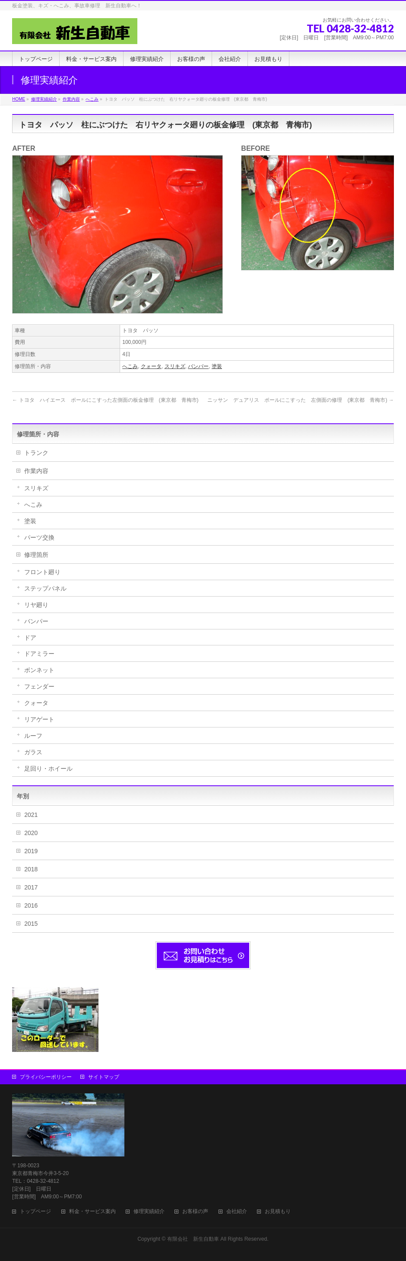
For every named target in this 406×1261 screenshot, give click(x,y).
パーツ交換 (39, 537)
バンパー (198, 366)
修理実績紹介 (149, 1211)
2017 (31, 887)
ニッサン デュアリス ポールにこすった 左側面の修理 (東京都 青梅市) (300, 400)
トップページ (35, 1211)
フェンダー (39, 686)
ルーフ (33, 735)
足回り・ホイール (48, 768)
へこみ (130, 366)
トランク (36, 452)
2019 (31, 851)
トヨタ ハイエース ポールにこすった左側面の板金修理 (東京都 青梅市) (105, 400)
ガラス (33, 752)
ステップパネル (45, 588)
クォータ (151, 366)
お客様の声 (195, 1211)
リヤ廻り (36, 604)
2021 (31, 814)
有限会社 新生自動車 (193, 1239)
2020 (31, 832)
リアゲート (39, 719)
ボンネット (39, 670)
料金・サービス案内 (92, 1211)
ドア (30, 637)
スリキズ (175, 366)
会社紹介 (236, 1211)
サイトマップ (103, 1077)
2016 (31, 905)
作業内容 (36, 470)
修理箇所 (36, 554)
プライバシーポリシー (46, 1077)
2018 (31, 869)
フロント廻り (42, 572)
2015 (31, 923)
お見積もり (278, 1211)
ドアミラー (39, 653)
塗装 (217, 366)
